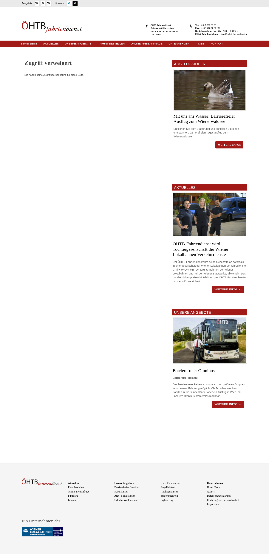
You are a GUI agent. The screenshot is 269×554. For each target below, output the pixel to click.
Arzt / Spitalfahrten (124, 495)
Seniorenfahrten (169, 495)
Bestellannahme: (203, 31)
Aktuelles (51, 43)
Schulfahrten (121, 491)
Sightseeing (167, 499)
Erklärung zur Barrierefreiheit (223, 499)
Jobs (201, 43)
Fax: (197, 28)
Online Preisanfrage (146, 43)
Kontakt (217, 43)
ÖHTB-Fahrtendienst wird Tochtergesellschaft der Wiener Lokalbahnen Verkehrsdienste (200, 249)
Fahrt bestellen (112, 43)
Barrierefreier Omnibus (194, 370)
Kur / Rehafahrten (170, 483)
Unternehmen (178, 43)
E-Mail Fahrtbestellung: (207, 34)
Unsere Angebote (78, 43)
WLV (185, 269)
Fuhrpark (73, 495)
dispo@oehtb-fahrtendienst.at (233, 34)
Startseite (29, 43)
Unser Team (213, 487)
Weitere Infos (229, 144)
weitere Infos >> (228, 289)
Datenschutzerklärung (219, 495)
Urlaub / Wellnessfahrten (127, 499)
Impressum (213, 504)
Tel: (197, 25)
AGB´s (211, 491)
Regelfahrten (167, 487)
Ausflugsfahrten (169, 491)
